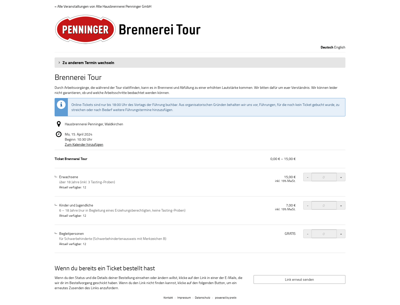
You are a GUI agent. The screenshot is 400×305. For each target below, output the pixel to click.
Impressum (184, 297)
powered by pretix (225, 297)
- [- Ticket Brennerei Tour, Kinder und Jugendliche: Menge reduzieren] (307, 205)
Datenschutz (202, 297)
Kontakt (168, 297)
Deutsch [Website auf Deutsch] (327, 47)
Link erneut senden (299, 279)
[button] (200, 62)
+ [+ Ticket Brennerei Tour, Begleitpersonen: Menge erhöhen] (341, 233)
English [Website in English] (339, 47)
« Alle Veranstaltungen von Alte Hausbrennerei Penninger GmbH (103, 6)
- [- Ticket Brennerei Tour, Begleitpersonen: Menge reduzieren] (307, 233)
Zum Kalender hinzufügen (84, 144)
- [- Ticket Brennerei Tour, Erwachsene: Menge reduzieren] (307, 177)
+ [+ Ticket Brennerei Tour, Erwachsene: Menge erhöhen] (341, 177)
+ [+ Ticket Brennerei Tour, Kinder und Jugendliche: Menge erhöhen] (341, 205)
